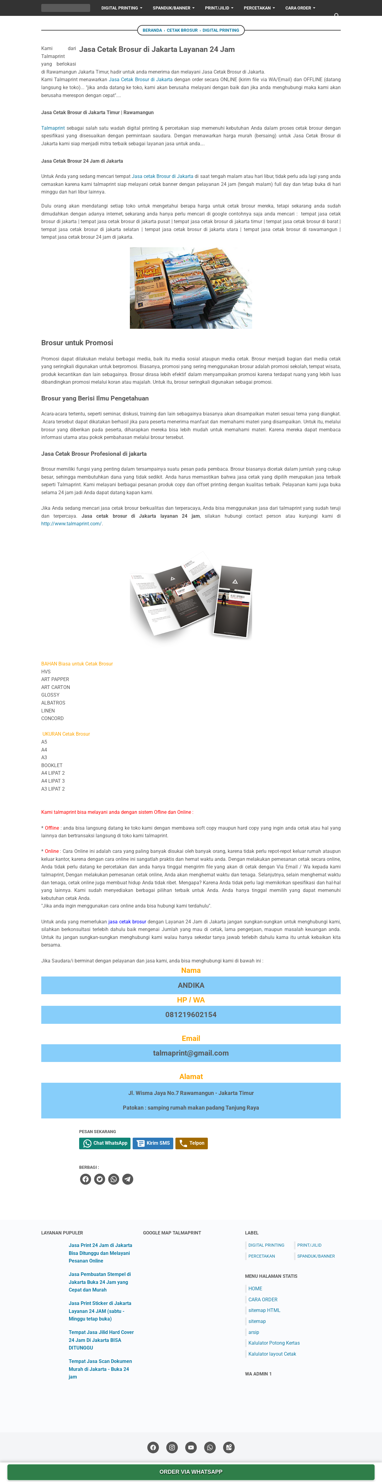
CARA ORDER (262, 1300)
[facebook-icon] (153, 1448)
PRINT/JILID (217, 7)
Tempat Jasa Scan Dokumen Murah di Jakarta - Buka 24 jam (100, 1369)
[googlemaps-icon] (229, 1448)
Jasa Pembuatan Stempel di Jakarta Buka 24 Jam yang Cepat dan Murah (100, 1282)
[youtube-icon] (191, 1448)
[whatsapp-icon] (210, 1448)
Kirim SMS (233, 1144)
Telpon (275, 1144)
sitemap (257, 1321)
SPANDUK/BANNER (171, 7)
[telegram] (202, 1179)
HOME (52, 23)
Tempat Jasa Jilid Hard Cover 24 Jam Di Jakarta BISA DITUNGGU (101, 1340)
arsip (253, 1332)
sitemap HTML (264, 1311)
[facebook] (160, 1179)
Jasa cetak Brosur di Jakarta (162, 176)
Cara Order (298, 7)
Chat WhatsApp (182, 1144)
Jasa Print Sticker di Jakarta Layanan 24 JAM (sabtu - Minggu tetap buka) (100, 1311)
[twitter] (174, 1179)
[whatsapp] (188, 1179)
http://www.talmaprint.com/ (71, 524)
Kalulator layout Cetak (272, 1354)
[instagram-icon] (172, 1448)
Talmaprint (53, 128)
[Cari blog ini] (337, 16)
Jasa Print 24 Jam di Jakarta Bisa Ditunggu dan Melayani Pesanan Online (100, 1253)
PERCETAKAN (257, 7)
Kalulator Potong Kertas (274, 1343)
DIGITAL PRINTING (119, 7)
